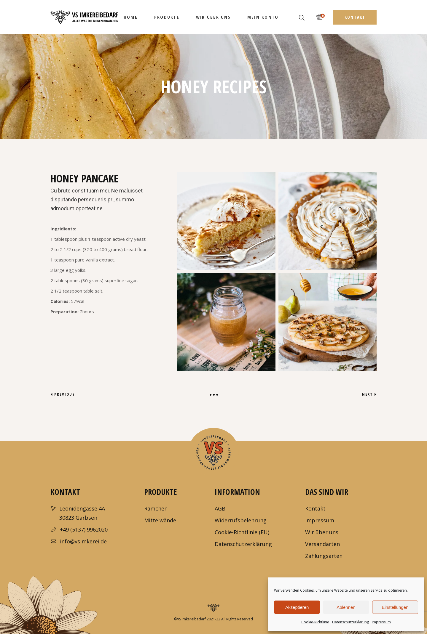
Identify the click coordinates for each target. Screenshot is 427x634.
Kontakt (315, 508)
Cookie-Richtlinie (315, 622)
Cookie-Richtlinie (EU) (242, 532)
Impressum (381, 622)
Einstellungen (395, 607)
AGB (220, 508)
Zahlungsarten (323, 555)
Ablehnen (346, 607)
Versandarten (322, 544)
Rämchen (156, 508)
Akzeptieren (297, 607)
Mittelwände (160, 520)
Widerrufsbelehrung (241, 520)
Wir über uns (321, 532)
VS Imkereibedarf (191, 619)
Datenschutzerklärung (350, 622)
